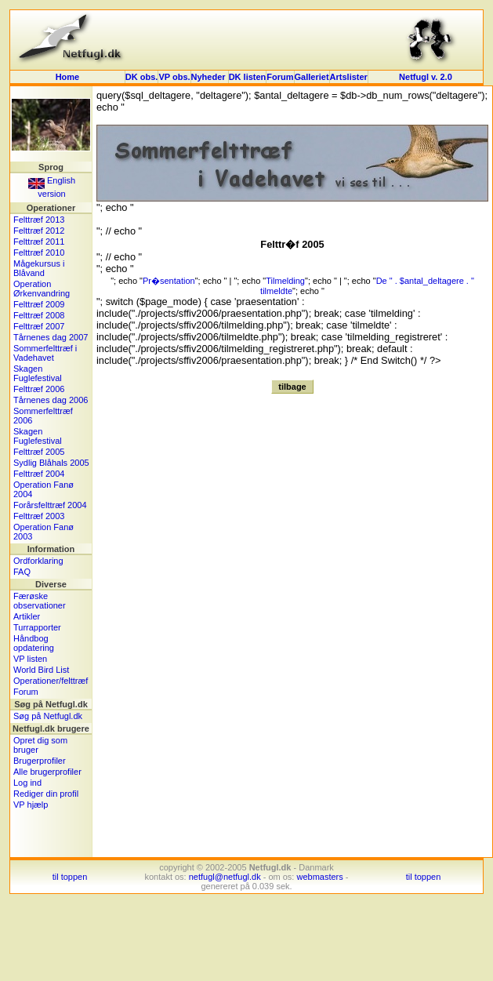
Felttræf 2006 (38, 389)
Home (68, 77)
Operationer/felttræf (50, 680)
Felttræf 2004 (38, 473)
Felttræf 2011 (38, 241)
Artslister (349, 77)
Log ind (27, 782)
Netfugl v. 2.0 (425, 77)
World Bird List (41, 669)
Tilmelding (285, 280)
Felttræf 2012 (38, 230)
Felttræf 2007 (38, 326)
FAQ (22, 571)
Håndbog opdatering (33, 643)
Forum (279, 77)
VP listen (30, 658)
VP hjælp (30, 804)
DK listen (247, 77)
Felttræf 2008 (38, 315)
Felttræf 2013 (38, 219)
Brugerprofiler (39, 760)
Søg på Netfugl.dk (47, 716)
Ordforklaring (38, 560)
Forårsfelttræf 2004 (50, 505)
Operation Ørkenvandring (41, 288)
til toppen (70, 876)
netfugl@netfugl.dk (225, 876)
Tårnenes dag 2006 (50, 400)
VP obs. (174, 77)
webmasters (319, 876)
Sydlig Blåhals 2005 (51, 462)
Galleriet (312, 77)
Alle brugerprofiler (47, 771)
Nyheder (209, 77)
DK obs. (141, 77)
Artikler (26, 616)
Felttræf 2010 (38, 252)
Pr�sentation (169, 280)
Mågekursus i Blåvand (38, 268)
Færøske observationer (39, 600)
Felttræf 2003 (38, 516)
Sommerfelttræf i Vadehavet (45, 352)
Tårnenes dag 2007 (50, 337)
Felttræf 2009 (38, 304)
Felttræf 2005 (38, 451)
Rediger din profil (45, 793)
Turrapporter (37, 627)
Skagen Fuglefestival (37, 373)
